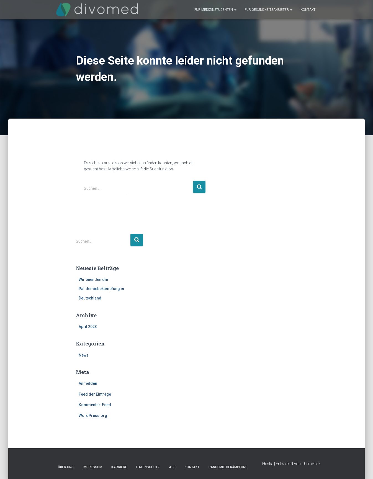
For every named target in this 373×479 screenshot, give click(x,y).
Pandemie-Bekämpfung (228, 467)
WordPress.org (93, 415)
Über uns (66, 467)
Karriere (119, 467)
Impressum (92, 467)
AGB (172, 467)
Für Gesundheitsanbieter (268, 10)
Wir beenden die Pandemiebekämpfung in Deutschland (101, 288)
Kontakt (308, 10)
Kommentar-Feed (95, 405)
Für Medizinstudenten (215, 10)
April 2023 (88, 326)
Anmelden (88, 383)
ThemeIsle (311, 464)
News (84, 355)
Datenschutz (148, 467)
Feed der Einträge (95, 394)
